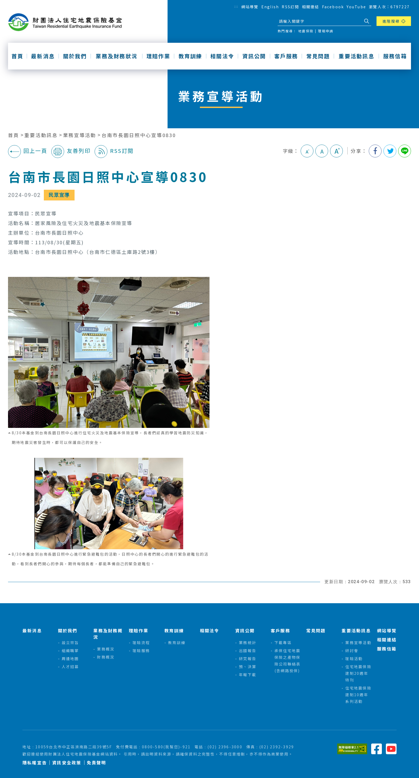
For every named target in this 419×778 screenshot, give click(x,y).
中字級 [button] (321, 151)
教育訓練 (190, 56)
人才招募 (70, 666)
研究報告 (247, 658)
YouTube (356, 6)
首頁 (17, 56)
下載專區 (283, 642)
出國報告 (247, 650)
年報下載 (247, 674)
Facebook (333, 6)
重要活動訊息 (356, 56)
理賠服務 (141, 650)
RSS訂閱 (290, 6)
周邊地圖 (70, 658)
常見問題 (318, 56)
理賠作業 (158, 56)
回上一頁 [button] (27, 151)
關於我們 (75, 56)
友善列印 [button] (71, 151)
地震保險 (305, 31)
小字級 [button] (307, 151)
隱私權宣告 (34, 763)
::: (236, 6)
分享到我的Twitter (389, 151)
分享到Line (404, 151)
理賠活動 (354, 658)
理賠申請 (325, 31)
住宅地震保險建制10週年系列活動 (358, 694)
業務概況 (105, 649)
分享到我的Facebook (375, 151)
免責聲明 (96, 763)
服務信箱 (395, 56)
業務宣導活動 (79, 135)
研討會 (351, 650)
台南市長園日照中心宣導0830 (139, 135)
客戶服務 (286, 56)
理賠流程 (141, 642)
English (270, 6)
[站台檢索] (320, 21)
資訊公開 (254, 56)
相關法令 (222, 56)
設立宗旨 (70, 642)
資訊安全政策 (66, 763)
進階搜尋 (391, 21)
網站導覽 (250, 6)
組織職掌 (70, 650)
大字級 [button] (336, 151)
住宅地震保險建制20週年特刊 (358, 673)
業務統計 (247, 642)
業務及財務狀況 (116, 56)
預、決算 (247, 666)
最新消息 (43, 56)
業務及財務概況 (107, 633)
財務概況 (105, 657)
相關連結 (310, 6)
